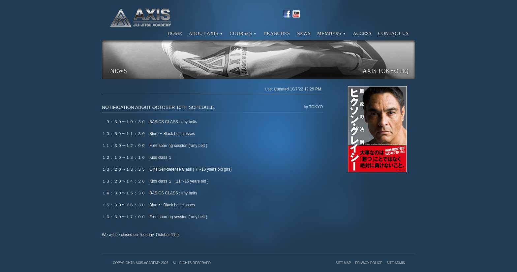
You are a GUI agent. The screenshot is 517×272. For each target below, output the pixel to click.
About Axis (206, 33)
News (303, 33)
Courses (243, 33)
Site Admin (395, 263)
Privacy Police (369, 263)
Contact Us (393, 33)
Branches (276, 33)
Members (331, 33)
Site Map (344, 263)
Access (362, 33)
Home (174, 33)
